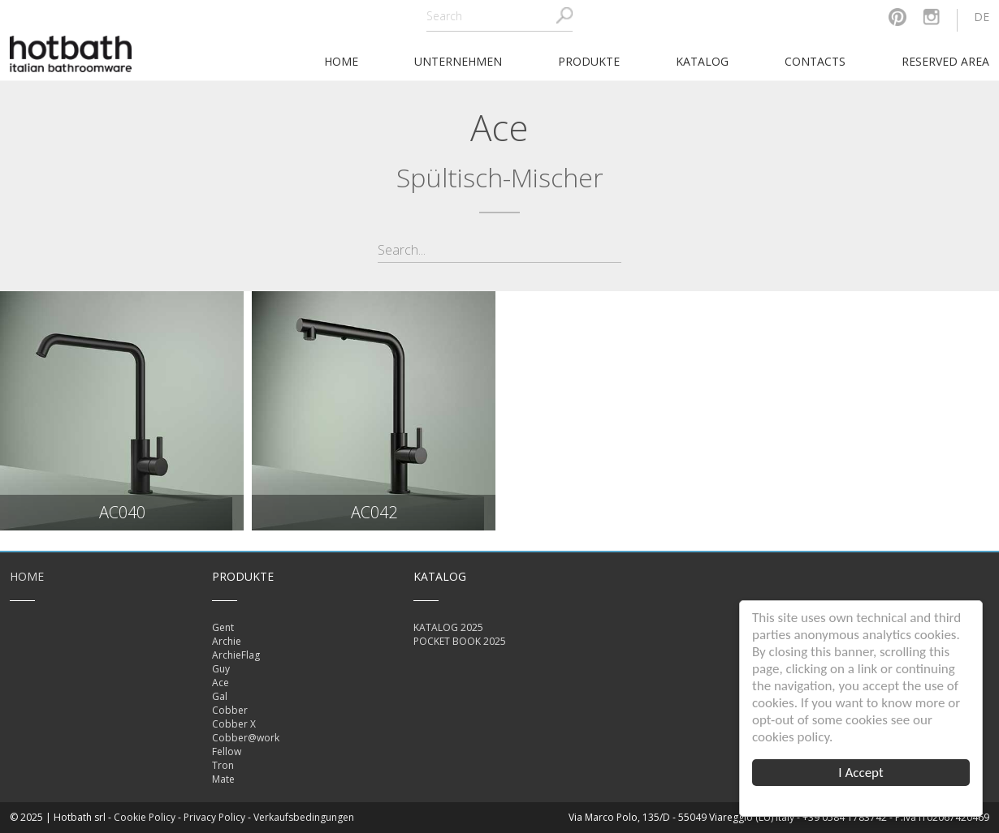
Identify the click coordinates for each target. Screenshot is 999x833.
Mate (223, 779)
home (341, 61)
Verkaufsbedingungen (303, 817)
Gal (219, 696)
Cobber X (234, 724)
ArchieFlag (236, 655)
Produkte (589, 61)
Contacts (815, 61)
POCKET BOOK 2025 (459, 641)
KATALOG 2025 (448, 627)
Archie (226, 641)
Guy (221, 669)
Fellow (226, 751)
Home (27, 576)
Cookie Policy (144, 817)
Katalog (702, 61)
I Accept (861, 772)
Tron (223, 765)
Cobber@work (245, 738)
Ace (220, 682)
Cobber (230, 710)
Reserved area (945, 61)
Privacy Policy (214, 817)
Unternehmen (458, 61)
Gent (223, 627)
